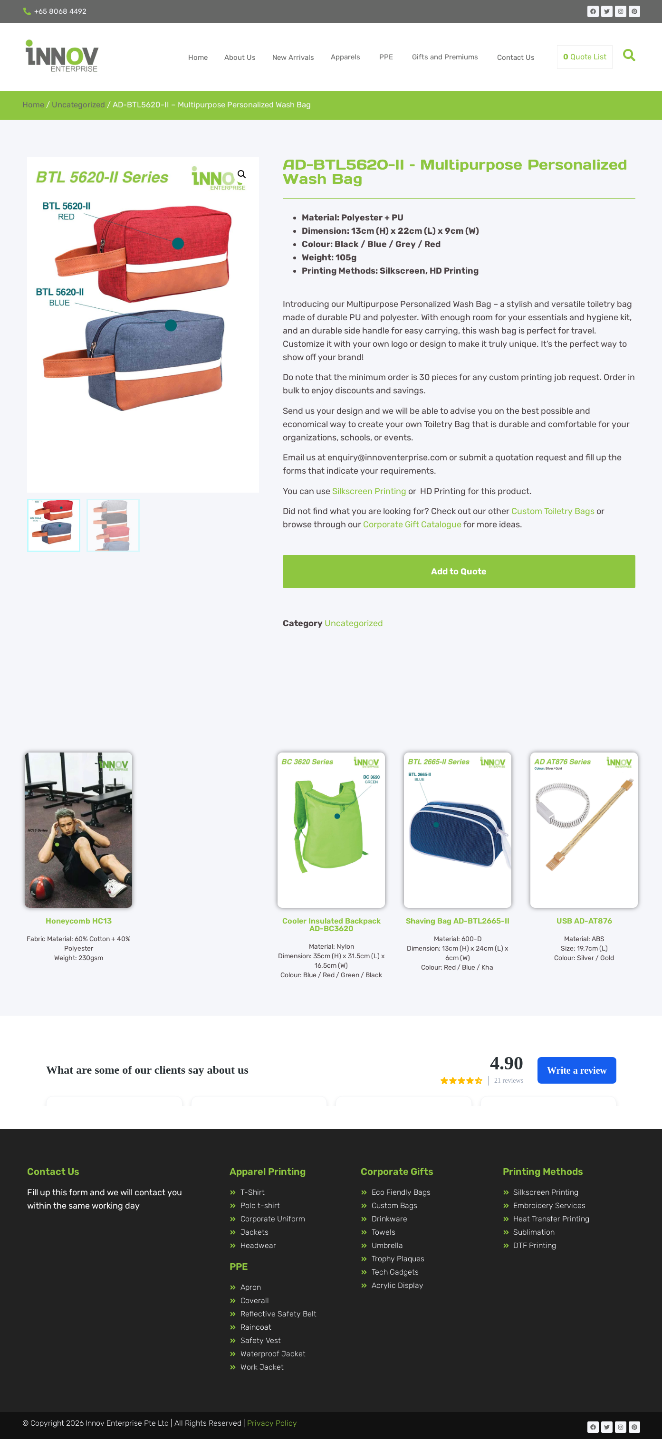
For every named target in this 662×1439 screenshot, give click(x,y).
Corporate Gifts (397, 1171)
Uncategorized (78, 104)
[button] (241, 174)
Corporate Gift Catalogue (412, 524)
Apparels (345, 57)
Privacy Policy (272, 1423)
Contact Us (516, 57)
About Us (240, 57)
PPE (386, 57)
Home (198, 57)
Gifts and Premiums (445, 57)
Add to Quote (459, 571)
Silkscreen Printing (369, 491)
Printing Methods (543, 1171)
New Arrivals (293, 57)
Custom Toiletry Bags (553, 511)
